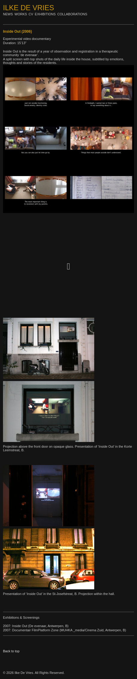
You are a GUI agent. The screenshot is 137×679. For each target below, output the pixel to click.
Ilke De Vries (28, 8)
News (8, 14)
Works (21, 14)
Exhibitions (45, 14)
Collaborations (72, 14)
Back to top (11, 651)
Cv (31, 14)
